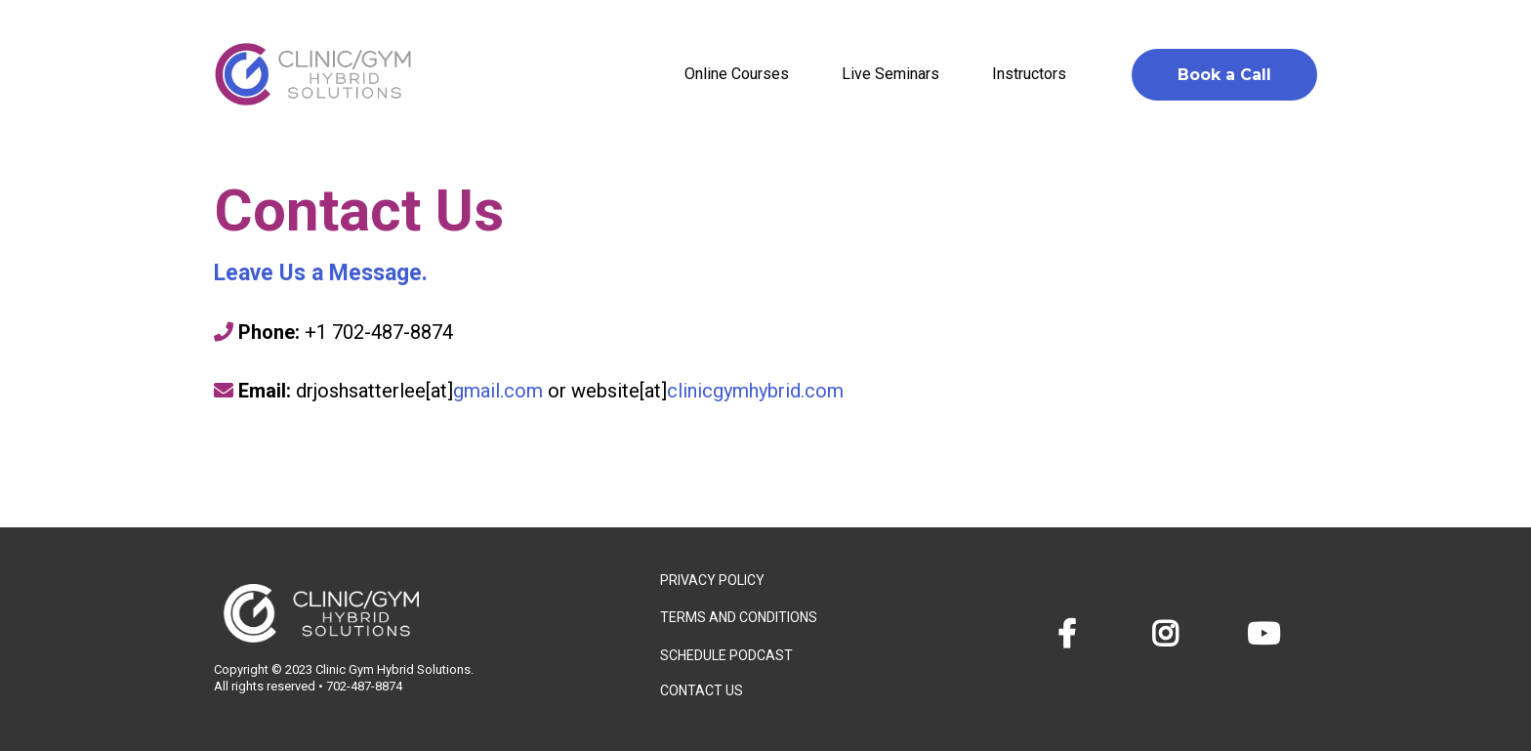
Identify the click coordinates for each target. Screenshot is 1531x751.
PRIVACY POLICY (712, 580)
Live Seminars (890, 73)
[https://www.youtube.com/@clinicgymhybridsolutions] (1268, 634)
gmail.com (498, 390)
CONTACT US (701, 690)
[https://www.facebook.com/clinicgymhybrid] (1071, 634)
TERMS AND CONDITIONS (738, 617)
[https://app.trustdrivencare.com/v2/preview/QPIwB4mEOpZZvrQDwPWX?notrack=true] (417, 614)
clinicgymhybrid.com (755, 390)
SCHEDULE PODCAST (726, 655)
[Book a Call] (1224, 75)
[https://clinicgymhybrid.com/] (313, 74)
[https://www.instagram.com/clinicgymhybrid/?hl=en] (1170, 634)
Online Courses (736, 73)
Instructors (1029, 73)
